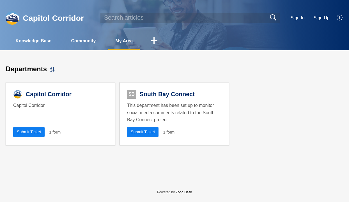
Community (83, 40)
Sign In (298, 17)
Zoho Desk (184, 192)
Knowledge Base (33, 40)
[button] (339, 18)
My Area (124, 40)
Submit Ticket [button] (29, 132)
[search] (190, 18)
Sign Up (322, 17)
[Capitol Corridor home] (12, 18)
